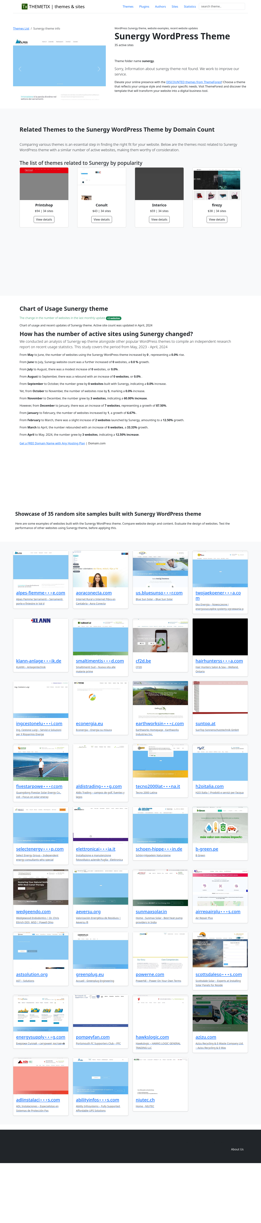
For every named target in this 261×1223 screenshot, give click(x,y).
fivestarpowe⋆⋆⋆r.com (39, 842)
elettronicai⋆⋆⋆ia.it (95, 904)
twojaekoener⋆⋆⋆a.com (218, 650)
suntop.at (206, 779)
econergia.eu (89, 779)
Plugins (144, 7)
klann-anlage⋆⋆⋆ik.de (38, 716)
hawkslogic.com (152, 1092)
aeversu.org (88, 967)
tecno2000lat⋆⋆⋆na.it (158, 842)
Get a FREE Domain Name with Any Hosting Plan (52, 499)
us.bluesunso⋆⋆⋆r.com (159, 648)
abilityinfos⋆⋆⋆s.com (97, 1155)
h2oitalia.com (210, 842)
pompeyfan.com (93, 1092)
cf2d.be (143, 716)
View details (44, 219)
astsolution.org (32, 1030)
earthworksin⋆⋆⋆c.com (160, 779)
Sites (175, 7)
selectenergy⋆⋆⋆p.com (40, 904)
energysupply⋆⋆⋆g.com (40, 1092)
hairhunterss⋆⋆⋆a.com (219, 716)
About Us (237, 1205)
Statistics (190, 7)
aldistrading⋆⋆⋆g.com (99, 842)
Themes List (21, 28)
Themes (128, 7)
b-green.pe (207, 904)
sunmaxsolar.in (151, 967)
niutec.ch (145, 1155)
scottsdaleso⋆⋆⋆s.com (219, 1030)
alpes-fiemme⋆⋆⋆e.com (40, 648)
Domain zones (236, 1198)
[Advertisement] (128, 261)
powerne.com (150, 1030)
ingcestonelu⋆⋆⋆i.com (39, 779)
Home (184, 1198)
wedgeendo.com (33, 967)
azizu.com (206, 1092)
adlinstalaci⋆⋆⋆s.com (38, 1155)
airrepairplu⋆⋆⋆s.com (218, 967)
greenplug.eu (90, 1030)
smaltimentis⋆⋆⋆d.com (100, 716)
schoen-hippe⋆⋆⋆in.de (159, 904)
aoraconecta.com (94, 648)
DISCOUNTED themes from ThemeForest (193, 82)
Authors (160, 7)
